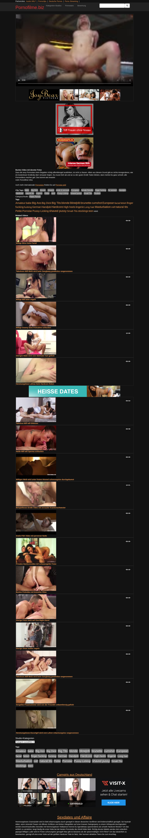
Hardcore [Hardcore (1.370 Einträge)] (57, 206)
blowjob (51, 190)
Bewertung (81, 6)
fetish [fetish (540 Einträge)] (123, 203)
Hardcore (19, 193)
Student (97, 193)
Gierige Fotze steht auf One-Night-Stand (32, 620)
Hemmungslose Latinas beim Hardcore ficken (35, 384)
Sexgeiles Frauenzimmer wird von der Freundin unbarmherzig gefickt (45, 705)
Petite (47, 193)
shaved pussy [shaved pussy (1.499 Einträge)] (57, 210)
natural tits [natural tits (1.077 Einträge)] (121, 206)
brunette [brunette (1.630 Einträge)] (86, 202)
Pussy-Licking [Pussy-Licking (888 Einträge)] (41, 210)
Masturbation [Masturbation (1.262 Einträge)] (103, 206)
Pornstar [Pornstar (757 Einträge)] (27, 211)
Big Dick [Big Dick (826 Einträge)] (46, 202)
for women (112, 190)
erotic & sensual (62, 190)
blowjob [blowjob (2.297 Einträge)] (75, 202)
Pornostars (69, 6)
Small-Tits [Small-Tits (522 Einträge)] (72, 211)
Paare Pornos (35, 197)
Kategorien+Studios (53, 6)
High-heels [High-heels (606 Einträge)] (69, 207)
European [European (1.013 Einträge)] (108, 202)
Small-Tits (88, 193)
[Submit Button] (127, 6)
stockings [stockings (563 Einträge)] (83, 211)
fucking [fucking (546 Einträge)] (28, 207)
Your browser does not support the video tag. (74, 50)
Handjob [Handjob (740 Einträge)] (46, 207)
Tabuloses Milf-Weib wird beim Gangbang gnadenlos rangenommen (44, 271)
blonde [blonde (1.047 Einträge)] (65, 202)
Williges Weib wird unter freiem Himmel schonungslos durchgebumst (45, 479)
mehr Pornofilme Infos (24, 180)
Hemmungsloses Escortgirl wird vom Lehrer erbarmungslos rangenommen (47, 733)
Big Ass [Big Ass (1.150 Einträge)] (36, 202)
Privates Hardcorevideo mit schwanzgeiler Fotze (36, 564)
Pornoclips (42, 1)
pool (53, 193)
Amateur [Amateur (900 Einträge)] (20, 202)
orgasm (39, 193)
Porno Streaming (71, 1)
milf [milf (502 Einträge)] (113, 207)
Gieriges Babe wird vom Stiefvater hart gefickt (35, 356)
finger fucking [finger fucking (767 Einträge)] (38, 756)
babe (27, 190)
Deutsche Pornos (55, 1)
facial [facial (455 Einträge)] (117, 203)
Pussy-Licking (62, 193)
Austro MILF (31, 1)
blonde (42, 190)
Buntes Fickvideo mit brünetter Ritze (31, 592)
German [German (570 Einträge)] (36, 207)
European (75, 190)
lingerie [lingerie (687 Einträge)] (80, 207)
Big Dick (34, 190)
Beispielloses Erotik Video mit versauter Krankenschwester (41, 508)
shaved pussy (76, 193)
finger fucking (100, 190)
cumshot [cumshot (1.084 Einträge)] (97, 202)
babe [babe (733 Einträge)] (29, 203)
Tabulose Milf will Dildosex (27, 423)
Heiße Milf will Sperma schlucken (30, 451)
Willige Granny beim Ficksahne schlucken (33, 328)
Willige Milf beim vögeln (26, 299)
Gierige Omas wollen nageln (28, 648)
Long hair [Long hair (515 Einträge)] (89, 207)
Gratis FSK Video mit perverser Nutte (31, 536)
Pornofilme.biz (29, 7)
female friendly (87, 190)
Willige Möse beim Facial (26, 243)
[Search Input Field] (112, 6)
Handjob (122, 190)
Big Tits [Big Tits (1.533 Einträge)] (56, 202)
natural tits (30, 193)
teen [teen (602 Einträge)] (91, 211)
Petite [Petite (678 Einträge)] (18, 211)
